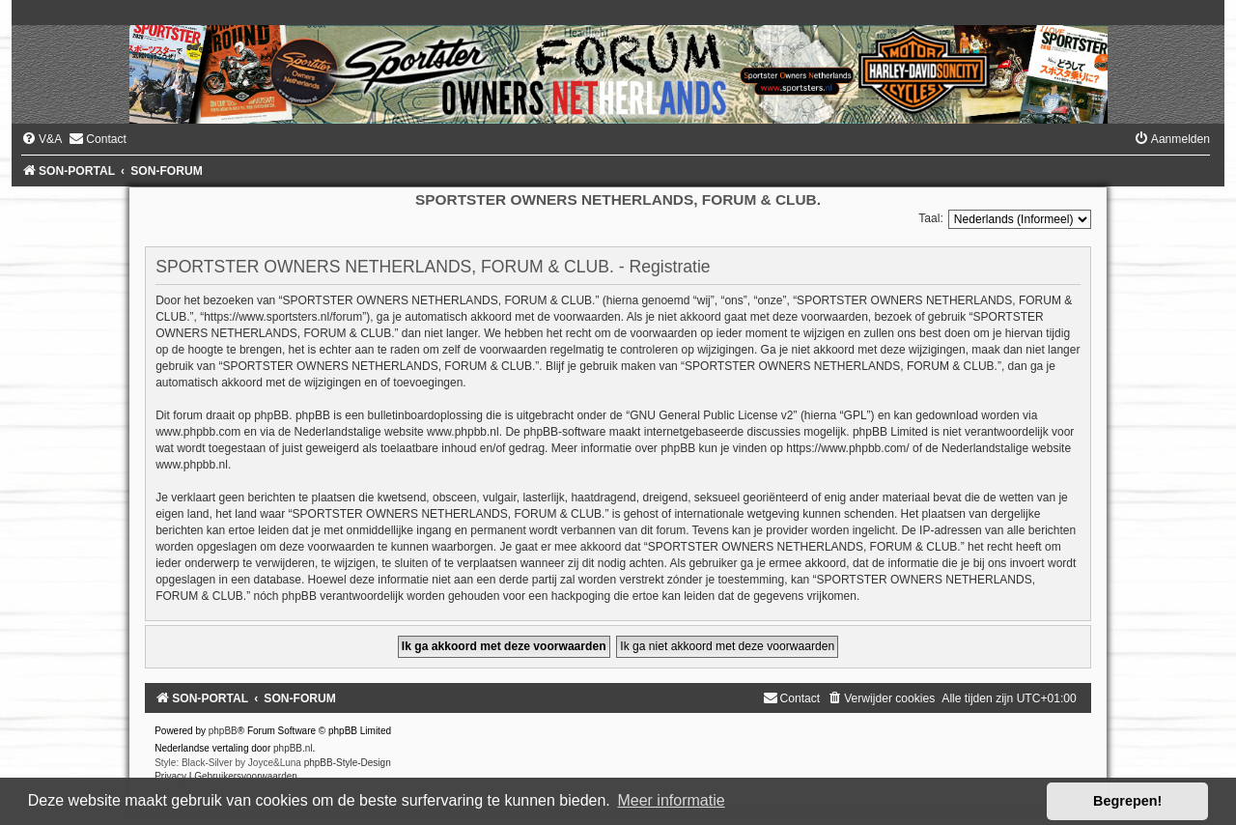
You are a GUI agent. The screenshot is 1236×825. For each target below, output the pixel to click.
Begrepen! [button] (1127, 801)
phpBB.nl (293, 748)
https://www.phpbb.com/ (847, 448)
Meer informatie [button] (670, 800)
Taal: (930, 218)
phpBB (223, 730)
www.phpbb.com (197, 432)
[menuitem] (41, 139)
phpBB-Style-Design (347, 762)
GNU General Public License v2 (711, 415)
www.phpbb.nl (463, 432)
